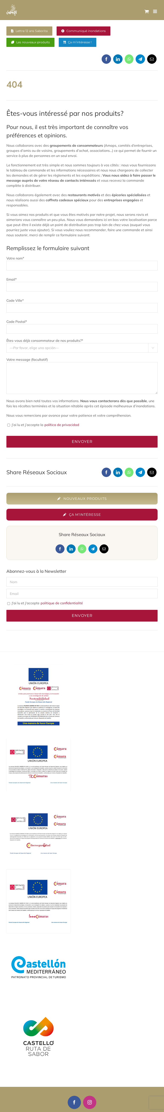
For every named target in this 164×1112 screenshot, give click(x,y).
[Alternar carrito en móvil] (147, 11)
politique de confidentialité (61, 603)
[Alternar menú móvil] (155, 11)
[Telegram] (140, 60)
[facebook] (74, 1102)
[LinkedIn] (118, 60)
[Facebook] (106, 60)
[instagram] (89, 1102)
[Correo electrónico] (152, 60)
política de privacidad (61, 425)
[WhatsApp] (129, 60)
